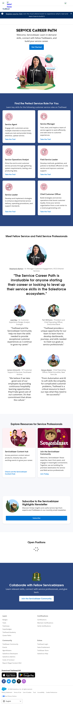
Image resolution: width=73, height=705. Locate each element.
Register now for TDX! (14, 14)
